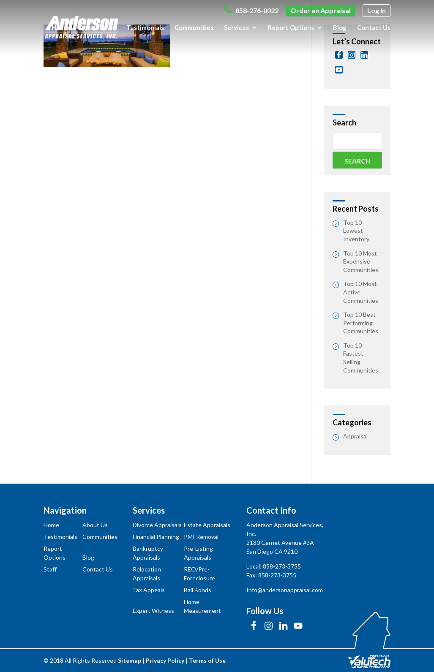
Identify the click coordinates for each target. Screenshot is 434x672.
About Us (93, 27)
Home (60, 27)
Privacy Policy (165, 660)
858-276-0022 (251, 9)
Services (236, 27)
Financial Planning (156, 536)
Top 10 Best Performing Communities (360, 323)
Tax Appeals (149, 589)
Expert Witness (153, 610)
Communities (194, 27)
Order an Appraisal (320, 10)
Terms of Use (207, 660)
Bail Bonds (197, 589)
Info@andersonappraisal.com (284, 589)
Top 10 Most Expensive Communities (360, 261)
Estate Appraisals (207, 524)
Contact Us (373, 27)
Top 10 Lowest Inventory (356, 230)
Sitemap (129, 660)
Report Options (291, 27)
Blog (340, 27)
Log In (376, 10)
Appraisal (355, 436)
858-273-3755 (282, 566)
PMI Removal (201, 536)
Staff (50, 569)
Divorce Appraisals (157, 524)
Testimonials (145, 27)
